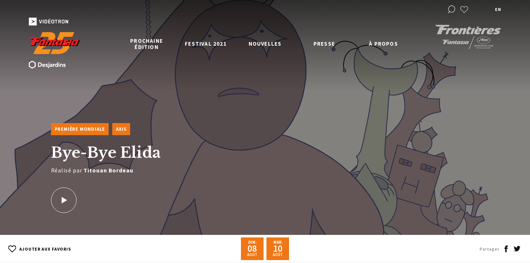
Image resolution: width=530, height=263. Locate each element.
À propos (383, 43)
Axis (121, 129)
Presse (324, 43)
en (498, 9)
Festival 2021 (206, 43)
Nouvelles (265, 43)
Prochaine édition (146, 43)
